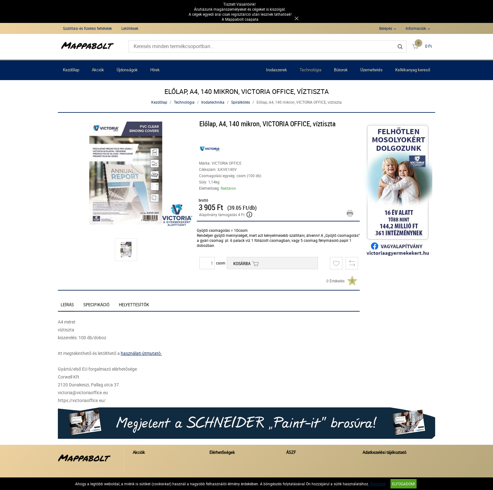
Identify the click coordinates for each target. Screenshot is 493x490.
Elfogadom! (403, 483)
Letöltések (129, 28)
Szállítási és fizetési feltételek (87, 28)
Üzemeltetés (371, 70)
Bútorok (341, 70)
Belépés (385, 28)
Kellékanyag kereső (412, 70)
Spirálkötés (240, 102)
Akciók (98, 70)
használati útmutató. (141, 353)
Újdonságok (127, 70)
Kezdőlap (71, 70)
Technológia (310, 70)
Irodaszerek (276, 70)
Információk (416, 28)
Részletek (378, 483)
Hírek (155, 70)
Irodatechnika (212, 102)
